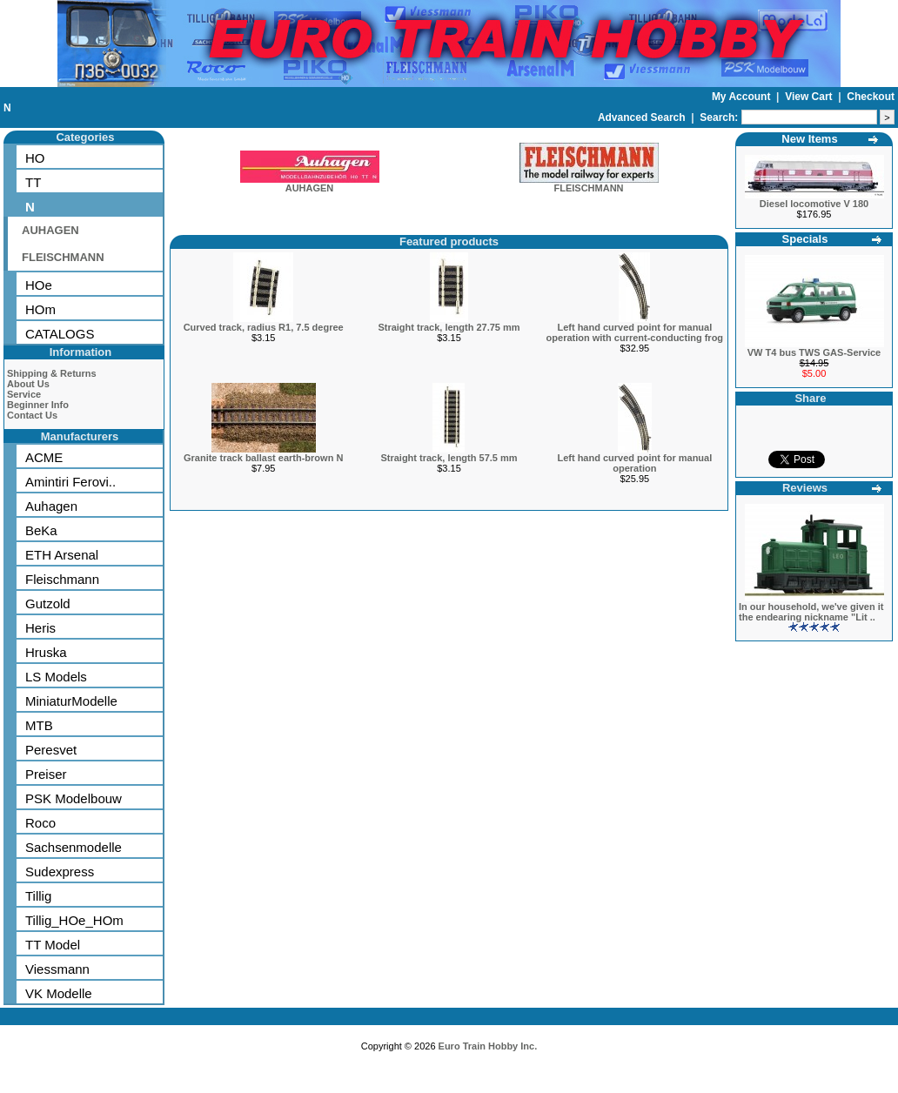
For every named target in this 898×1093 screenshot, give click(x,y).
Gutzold (47, 603)
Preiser (46, 774)
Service (24, 394)
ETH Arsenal (61, 554)
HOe (38, 285)
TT (33, 182)
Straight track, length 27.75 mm (448, 327)
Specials (805, 238)
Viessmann (57, 969)
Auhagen (51, 506)
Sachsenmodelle (73, 847)
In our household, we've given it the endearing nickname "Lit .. (811, 611)
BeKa (41, 530)
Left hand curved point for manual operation (634, 463)
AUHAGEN (50, 230)
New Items (809, 138)
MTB (39, 725)
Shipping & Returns (52, 373)
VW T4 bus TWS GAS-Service (814, 352)
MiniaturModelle (71, 701)
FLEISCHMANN (63, 257)
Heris (40, 627)
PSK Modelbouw (73, 798)
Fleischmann (62, 579)
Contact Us (32, 415)
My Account (743, 97)
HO (35, 158)
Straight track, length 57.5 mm (448, 458)
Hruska (46, 652)
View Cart (810, 97)
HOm (40, 309)
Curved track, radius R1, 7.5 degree (264, 327)
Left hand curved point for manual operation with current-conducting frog (635, 332)
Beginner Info (38, 404)
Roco (40, 822)
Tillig (38, 895)
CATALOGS (59, 333)
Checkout (871, 97)
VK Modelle (58, 993)
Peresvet (51, 749)
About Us (28, 384)
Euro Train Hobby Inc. (488, 1046)
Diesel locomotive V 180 (814, 203)
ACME (44, 457)
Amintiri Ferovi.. (70, 481)
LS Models (56, 676)
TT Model (52, 944)
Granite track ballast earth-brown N (263, 458)
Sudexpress (59, 871)
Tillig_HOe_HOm (74, 920)
